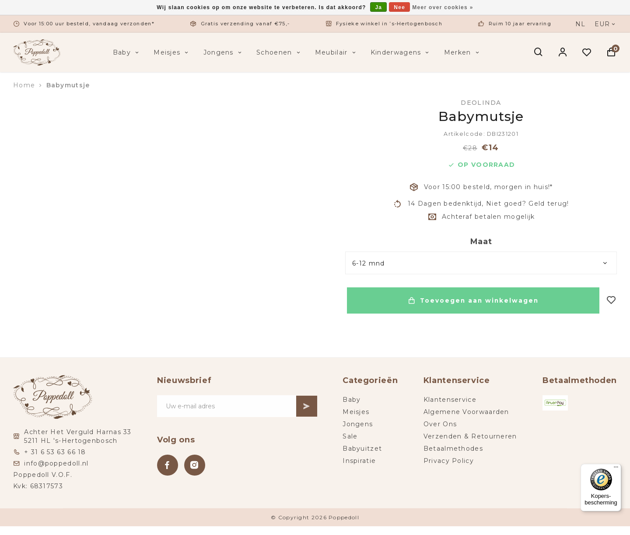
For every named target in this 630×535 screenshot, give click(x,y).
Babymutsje (68, 85)
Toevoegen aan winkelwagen (472, 300)
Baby (127, 52)
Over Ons (440, 424)
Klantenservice (450, 400)
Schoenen (279, 52)
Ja (378, 7)
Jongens (223, 52)
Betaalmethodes (453, 448)
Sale (350, 436)
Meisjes (172, 52)
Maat (481, 241)
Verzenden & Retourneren (470, 436)
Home (24, 85)
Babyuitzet (362, 448)
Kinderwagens (401, 52)
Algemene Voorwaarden (466, 412)
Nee (399, 7)
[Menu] (616, 469)
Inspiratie (359, 461)
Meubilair (336, 52)
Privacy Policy (449, 461)
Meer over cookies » (442, 7)
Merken (462, 52)
